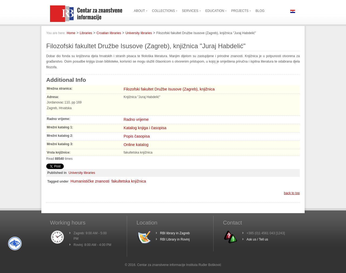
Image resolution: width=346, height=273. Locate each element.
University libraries (138, 33)
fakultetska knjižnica (128, 181)
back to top (292, 193)
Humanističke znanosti (90, 181)
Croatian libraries (109, 33)
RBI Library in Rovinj (174, 239)
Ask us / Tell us (257, 239)
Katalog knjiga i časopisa (145, 128)
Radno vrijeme (136, 119)
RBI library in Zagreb (175, 233)
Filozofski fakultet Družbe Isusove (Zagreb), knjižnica (169, 89)
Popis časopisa (137, 136)
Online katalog (136, 144)
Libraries (86, 33)
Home (71, 33)
